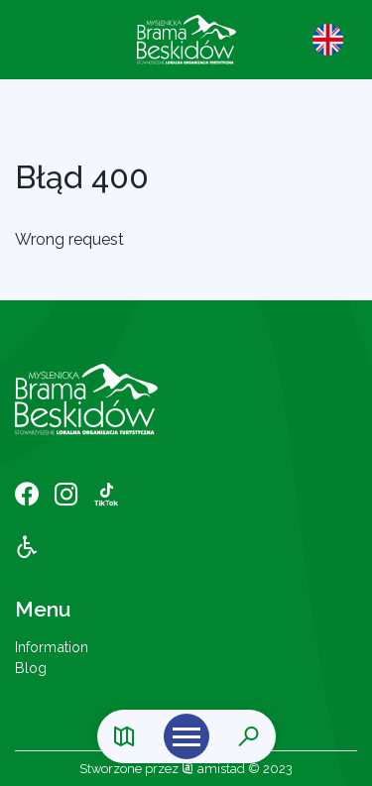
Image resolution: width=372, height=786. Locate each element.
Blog (31, 667)
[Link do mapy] (124, 737)
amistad (213, 768)
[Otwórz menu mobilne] (186, 736)
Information (51, 646)
